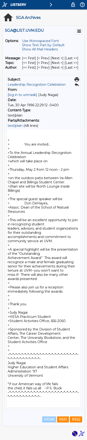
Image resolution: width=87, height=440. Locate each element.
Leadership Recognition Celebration (37, 84)
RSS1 (63, 419)
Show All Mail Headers (40, 49)
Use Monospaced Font (40, 41)
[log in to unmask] (22, 95)
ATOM (49, 419)
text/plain (15, 126)
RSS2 (76, 419)
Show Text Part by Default (43, 45)
